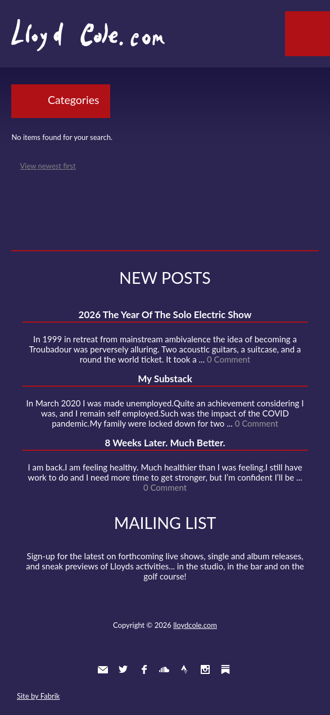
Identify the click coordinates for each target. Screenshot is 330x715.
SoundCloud (164, 669)
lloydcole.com (195, 625)
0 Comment (228, 359)
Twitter (123, 669)
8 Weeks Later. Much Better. (165, 443)
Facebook (144, 669)
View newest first (48, 165)
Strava (184, 669)
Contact (103, 669)
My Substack (165, 378)
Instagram (205, 669)
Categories (73, 99)
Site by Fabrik (38, 695)
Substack (225, 669)
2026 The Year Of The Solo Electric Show (165, 314)
